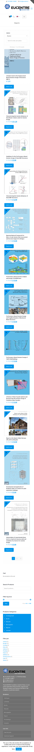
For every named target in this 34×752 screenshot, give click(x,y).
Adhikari (5, 654)
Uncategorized (10, 615)
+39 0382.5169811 (12, 1)
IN (24, 16)
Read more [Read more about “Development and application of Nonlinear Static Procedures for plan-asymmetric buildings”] (9, 497)
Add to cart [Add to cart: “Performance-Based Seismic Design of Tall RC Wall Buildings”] (9, 366)
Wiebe (4, 660)
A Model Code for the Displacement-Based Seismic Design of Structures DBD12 (16, 77)
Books (7, 618)
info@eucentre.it (24, 1)
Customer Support (9, 736)
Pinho (4, 647)
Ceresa (5, 641)
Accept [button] (19, 749)
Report (6, 716)
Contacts (6, 723)
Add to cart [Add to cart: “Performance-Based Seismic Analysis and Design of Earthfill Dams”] (9, 285)
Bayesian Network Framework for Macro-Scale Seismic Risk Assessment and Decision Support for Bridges (16, 237)
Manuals (8, 621)
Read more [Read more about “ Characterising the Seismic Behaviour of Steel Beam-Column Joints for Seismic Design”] (9, 127)
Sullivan (5, 649)
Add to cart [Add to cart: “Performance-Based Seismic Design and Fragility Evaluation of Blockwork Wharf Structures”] (9, 327)
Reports (8, 627)
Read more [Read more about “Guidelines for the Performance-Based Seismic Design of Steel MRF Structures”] (9, 165)
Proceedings (7, 719)
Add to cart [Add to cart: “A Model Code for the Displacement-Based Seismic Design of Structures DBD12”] (9, 86)
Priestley (5, 651)
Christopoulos (6, 656)
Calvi (4, 658)
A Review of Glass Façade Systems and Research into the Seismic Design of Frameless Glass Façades (16, 398)
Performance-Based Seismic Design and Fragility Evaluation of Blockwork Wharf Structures (16, 318)
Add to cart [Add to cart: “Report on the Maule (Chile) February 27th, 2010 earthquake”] (9, 447)
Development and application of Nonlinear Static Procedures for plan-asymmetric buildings (16, 488)
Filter (6, 603)
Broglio (5, 643)
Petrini (4, 653)
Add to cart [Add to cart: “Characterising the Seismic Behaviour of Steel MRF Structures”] (9, 205)
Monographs (9, 624)
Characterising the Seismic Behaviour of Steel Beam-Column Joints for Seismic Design (17, 117)
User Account (7, 732)
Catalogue (6, 698)
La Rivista (6, 701)
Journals (8, 630)
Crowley (5, 645)
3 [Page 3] (20, 558)
